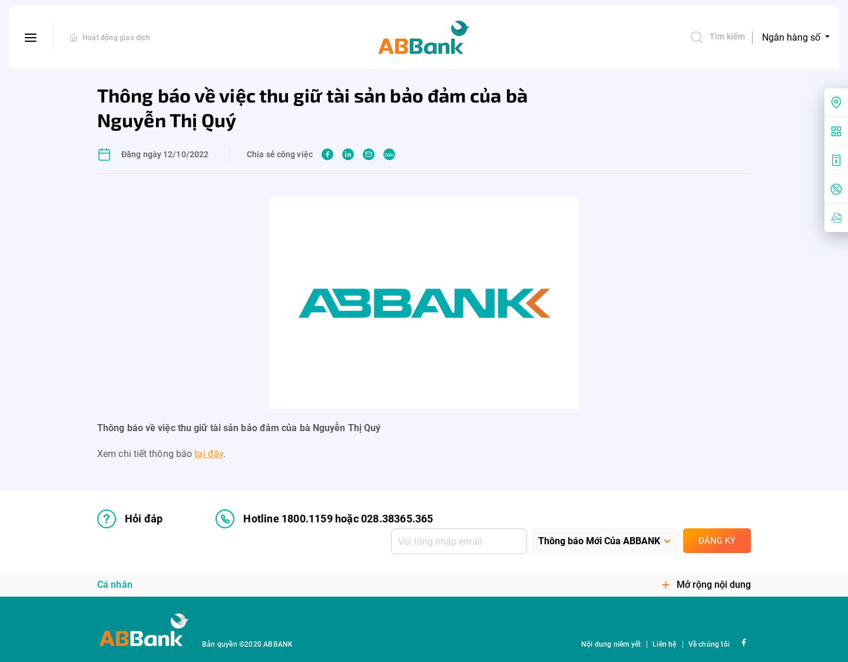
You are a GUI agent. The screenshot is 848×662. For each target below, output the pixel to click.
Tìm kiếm (717, 37)
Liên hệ (664, 644)
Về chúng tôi (709, 644)
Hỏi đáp (130, 518)
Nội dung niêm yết (611, 644)
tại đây (208, 453)
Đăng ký (717, 540)
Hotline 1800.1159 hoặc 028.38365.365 (324, 518)
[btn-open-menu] (31, 37)
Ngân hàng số (792, 37)
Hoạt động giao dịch (116, 38)
